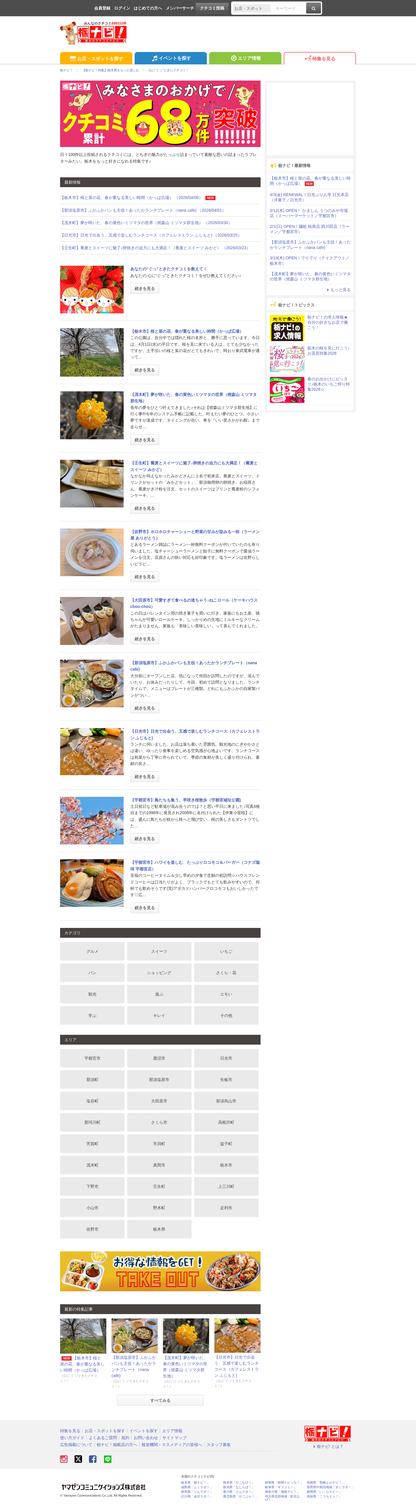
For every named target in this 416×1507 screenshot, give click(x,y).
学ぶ (92, 1015)
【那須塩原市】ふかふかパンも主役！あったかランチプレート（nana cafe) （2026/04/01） (143, 210)
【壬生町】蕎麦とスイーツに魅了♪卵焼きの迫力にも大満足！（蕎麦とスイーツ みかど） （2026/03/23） (155, 247)
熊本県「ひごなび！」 (239, 1482)
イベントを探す (171, 59)
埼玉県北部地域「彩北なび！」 (282, 1498)
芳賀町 (92, 1143)
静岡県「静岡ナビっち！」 (284, 1482)
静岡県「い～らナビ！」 (324, 1491)
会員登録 (102, 8)
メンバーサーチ (180, 8)
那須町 (92, 1079)
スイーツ (159, 951)
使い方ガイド (72, 1437)
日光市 (226, 1058)
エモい (226, 994)
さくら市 (159, 1122)
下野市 (92, 1186)
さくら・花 (226, 972)
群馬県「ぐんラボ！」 (197, 1491)
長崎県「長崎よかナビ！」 (326, 1482)
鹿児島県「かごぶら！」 (240, 1496)
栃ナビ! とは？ (327, 1446)
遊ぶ (159, 994)
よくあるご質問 (103, 1437)
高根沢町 (226, 1122)
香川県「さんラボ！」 (239, 1491)
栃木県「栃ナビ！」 (195, 1482)
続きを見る (145, 288)
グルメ (92, 951)
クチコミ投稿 (212, 8)
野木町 (159, 1207)
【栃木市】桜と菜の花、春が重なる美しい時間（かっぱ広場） (187, 331)
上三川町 (226, 1186)
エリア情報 (245, 59)
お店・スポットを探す (96, 59)
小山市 (92, 1207)
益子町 (226, 1143)
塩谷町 (92, 1101)
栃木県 (159, 1229)
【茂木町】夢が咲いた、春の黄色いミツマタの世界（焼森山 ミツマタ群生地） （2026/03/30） (146, 222)
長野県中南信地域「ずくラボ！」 (330, 1487)
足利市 (226, 1207)
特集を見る (319, 59)
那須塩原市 (159, 1079)
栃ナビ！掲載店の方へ (117, 1444)
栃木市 (226, 1165)
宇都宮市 (92, 1058)
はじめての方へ (148, 8)
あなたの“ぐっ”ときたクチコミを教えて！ (168, 269)
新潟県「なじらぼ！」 (239, 1487)
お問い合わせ (146, 1437)
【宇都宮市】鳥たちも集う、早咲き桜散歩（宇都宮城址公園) (185, 800)
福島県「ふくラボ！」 (197, 1487)
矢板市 (226, 1079)
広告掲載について (76, 1444)
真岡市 (159, 1165)
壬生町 (159, 1186)
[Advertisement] (310, 119)
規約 (125, 1437)
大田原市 (159, 1101)
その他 (226, 1015)
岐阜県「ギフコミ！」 (281, 1487)
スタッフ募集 (219, 1444)
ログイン (122, 8)
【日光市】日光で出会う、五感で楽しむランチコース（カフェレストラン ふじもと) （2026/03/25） (151, 235)
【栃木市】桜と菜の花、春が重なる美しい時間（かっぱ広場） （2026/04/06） (138, 197)
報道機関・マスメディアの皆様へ (172, 1444)
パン (92, 972)
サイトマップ (174, 1437)
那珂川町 (92, 1122)
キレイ (159, 1015)
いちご (226, 951)
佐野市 (92, 1229)
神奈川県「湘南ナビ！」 (282, 1491)
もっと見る (338, 289)
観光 (92, 994)
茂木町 (92, 1165)
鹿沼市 (159, 1058)
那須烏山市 (226, 1101)
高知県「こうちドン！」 (324, 1496)
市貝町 (159, 1143)
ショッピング (159, 972)
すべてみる (160, 1400)
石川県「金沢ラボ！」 (197, 1496)
